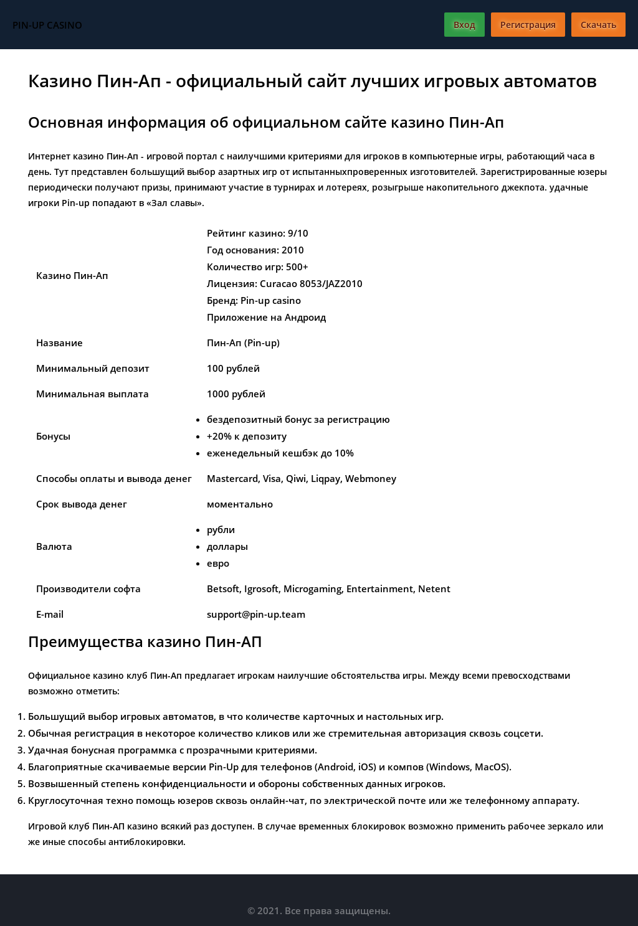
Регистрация (528, 25)
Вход (464, 25)
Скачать (598, 25)
